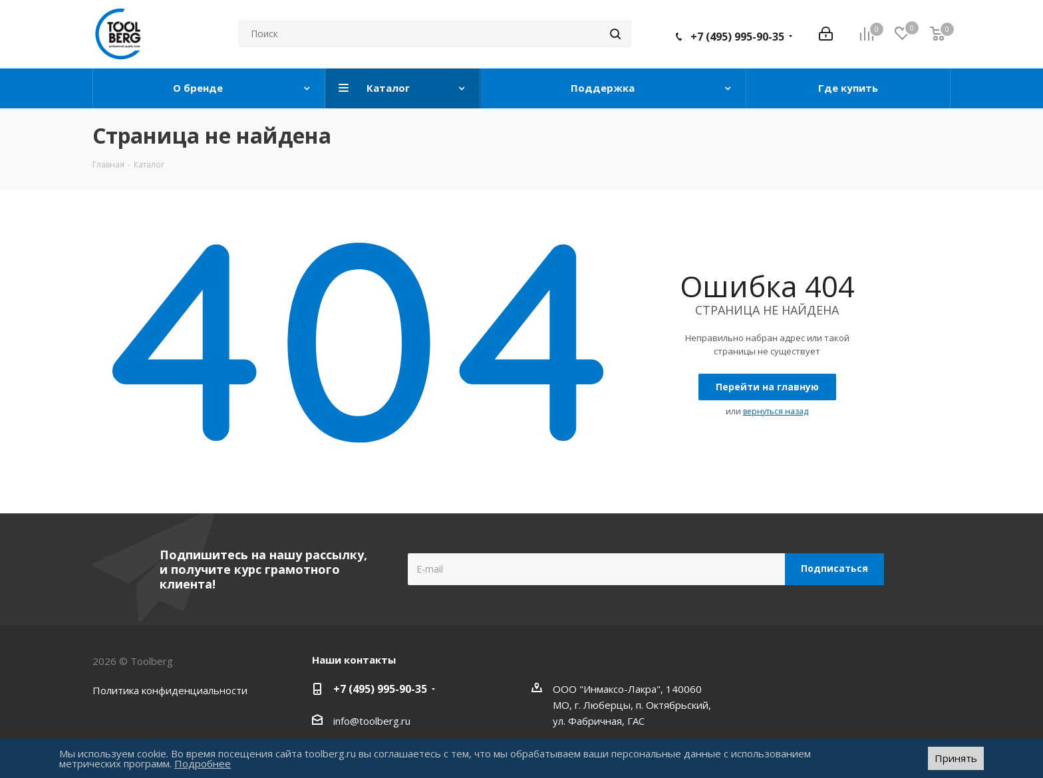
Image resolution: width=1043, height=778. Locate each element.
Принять (956, 758)
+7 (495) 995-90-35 (737, 36)
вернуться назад (775, 411)
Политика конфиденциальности (169, 690)
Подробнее (202, 763)
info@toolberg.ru (371, 720)
